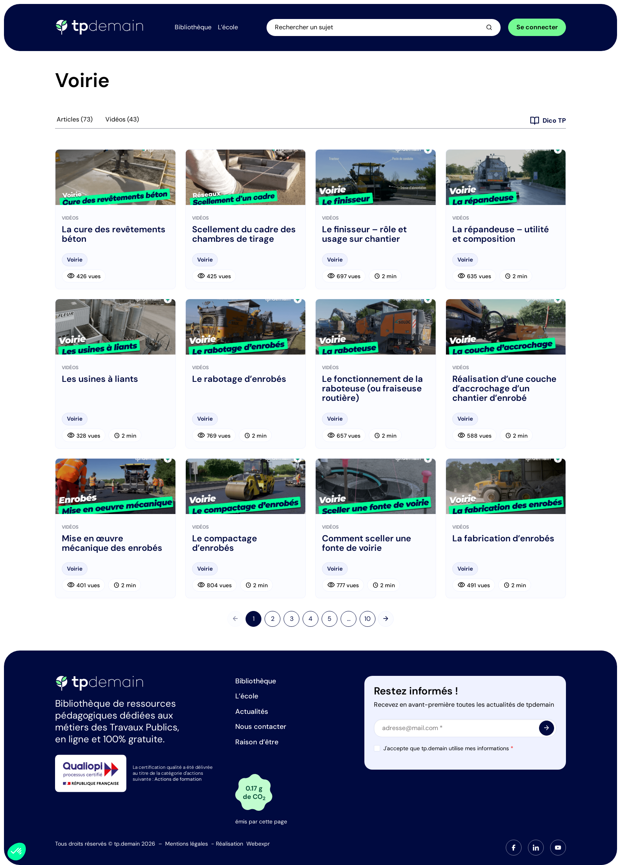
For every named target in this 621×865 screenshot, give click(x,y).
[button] (16, 851)
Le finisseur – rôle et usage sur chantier (364, 234)
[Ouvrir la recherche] (384, 27)
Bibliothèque (255, 681)
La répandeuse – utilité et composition (500, 234)
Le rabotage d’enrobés (239, 379)
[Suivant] (386, 619)
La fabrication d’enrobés (503, 538)
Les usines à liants (100, 379)
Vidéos (122, 119)
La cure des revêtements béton (114, 234)
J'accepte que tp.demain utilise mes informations (448, 748)
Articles (75, 119)
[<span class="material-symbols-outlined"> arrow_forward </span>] (546, 728)
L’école (246, 696)
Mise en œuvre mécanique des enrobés (112, 543)
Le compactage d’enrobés (224, 543)
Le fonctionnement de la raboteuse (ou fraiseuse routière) (372, 388)
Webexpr (258, 843)
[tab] (514, 848)
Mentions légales (186, 843)
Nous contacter (260, 726)
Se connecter (537, 27)
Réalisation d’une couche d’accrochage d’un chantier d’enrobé (504, 388)
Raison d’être (256, 742)
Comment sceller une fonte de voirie (366, 543)
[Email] (465, 728)
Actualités (251, 711)
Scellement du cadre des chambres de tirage (244, 234)
